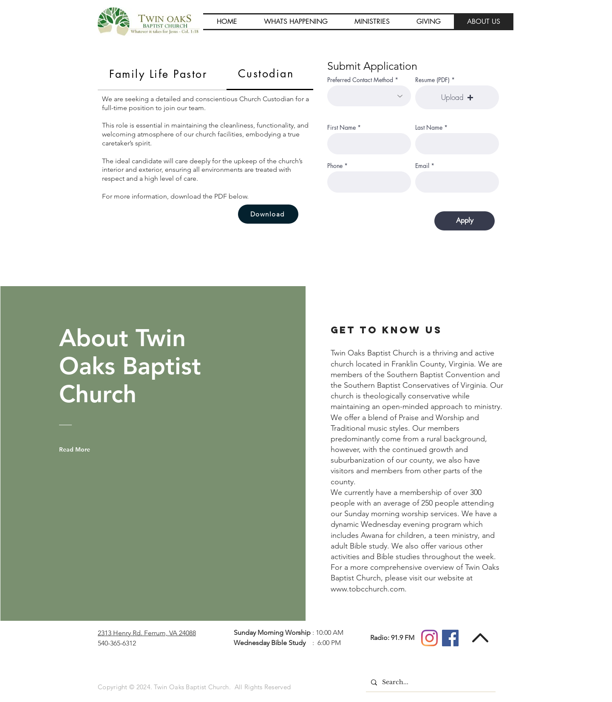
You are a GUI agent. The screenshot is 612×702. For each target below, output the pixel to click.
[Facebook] (450, 638)
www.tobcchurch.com (368, 589)
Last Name (428, 128)
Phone (335, 166)
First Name (341, 128)
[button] (295, 21)
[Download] (268, 214)
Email (422, 166)
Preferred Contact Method (360, 80)
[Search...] (430, 682)
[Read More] (81, 449)
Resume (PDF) (432, 80)
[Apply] (464, 220)
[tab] (162, 74)
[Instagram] (429, 638)
